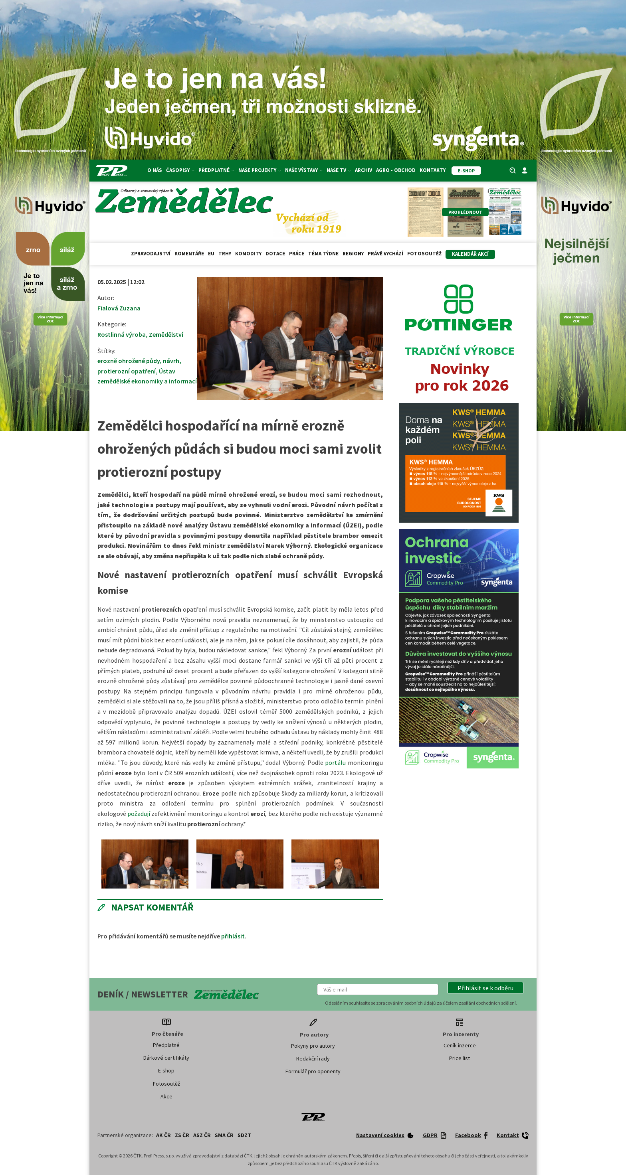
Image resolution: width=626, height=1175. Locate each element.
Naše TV (339, 170)
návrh (171, 361)
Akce (166, 1096)
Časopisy (180, 170)
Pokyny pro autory (313, 1045)
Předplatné (216, 170)
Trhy (224, 253)
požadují (138, 814)
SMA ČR (224, 1135)
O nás (154, 170)
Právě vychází (385, 253)
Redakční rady (313, 1058)
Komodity (248, 253)
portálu (335, 762)
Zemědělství (166, 334)
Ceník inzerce (460, 1045)
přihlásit (233, 936)
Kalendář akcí (470, 254)
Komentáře (189, 253)
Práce (296, 253)
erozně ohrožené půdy (128, 361)
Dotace (275, 253)
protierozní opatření (126, 371)
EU (211, 253)
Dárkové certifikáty (166, 1057)
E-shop (166, 1070)
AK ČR (163, 1135)
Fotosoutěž (424, 253)
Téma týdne (323, 253)
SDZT (244, 1135)
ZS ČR (182, 1135)
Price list (459, 1058)
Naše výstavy (304, 170)
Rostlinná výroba (121, 334)
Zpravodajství (150, 253)
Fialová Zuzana (119, 308)
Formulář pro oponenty (313, 1071)
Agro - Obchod (396, 170)
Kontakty (433, 170)
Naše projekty (259, 170)
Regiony (353, 253)
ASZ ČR (202, 1135)
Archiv (363, 170)
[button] (485, 988)
